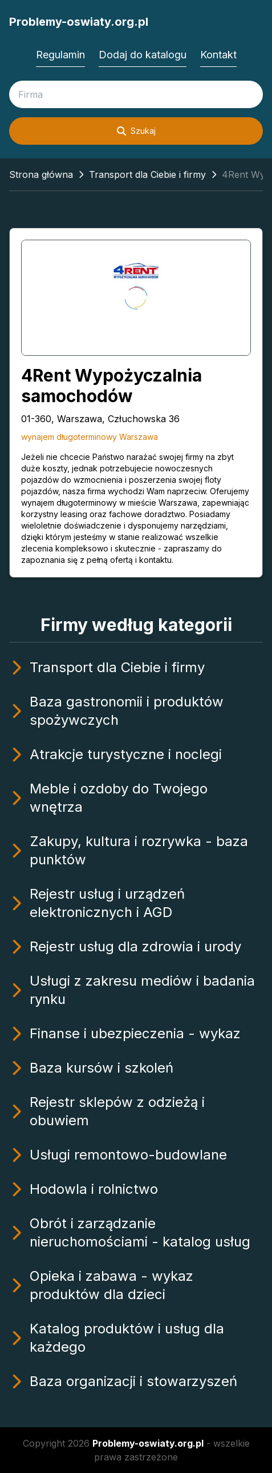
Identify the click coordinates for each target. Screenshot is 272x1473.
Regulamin (60, 55)
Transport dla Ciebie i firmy (147, 174)
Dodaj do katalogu (142, 55)
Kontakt (218, 55)
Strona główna (41, 174)
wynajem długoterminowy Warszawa (89, 437)
